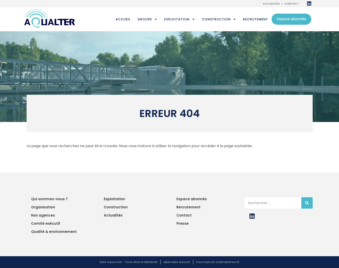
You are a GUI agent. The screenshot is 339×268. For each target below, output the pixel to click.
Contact (292, 3)
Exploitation (179, 19)
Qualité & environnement (54, 231)
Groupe (147, 19)
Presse (182, 223)
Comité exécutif (45, 223)
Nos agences (43, 215)
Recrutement (255, 19)
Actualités (271, 3)
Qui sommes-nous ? (49, 199)
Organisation (43, 207)
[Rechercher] (307, 203)
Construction (219, 19)
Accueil (123, 19)
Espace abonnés (291, 19)
